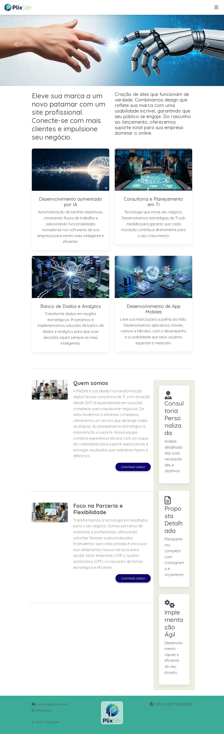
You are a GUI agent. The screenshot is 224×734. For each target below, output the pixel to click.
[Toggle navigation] (216, 7)
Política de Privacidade (173, 704)
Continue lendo (133, 467)
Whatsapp (42, 710)
